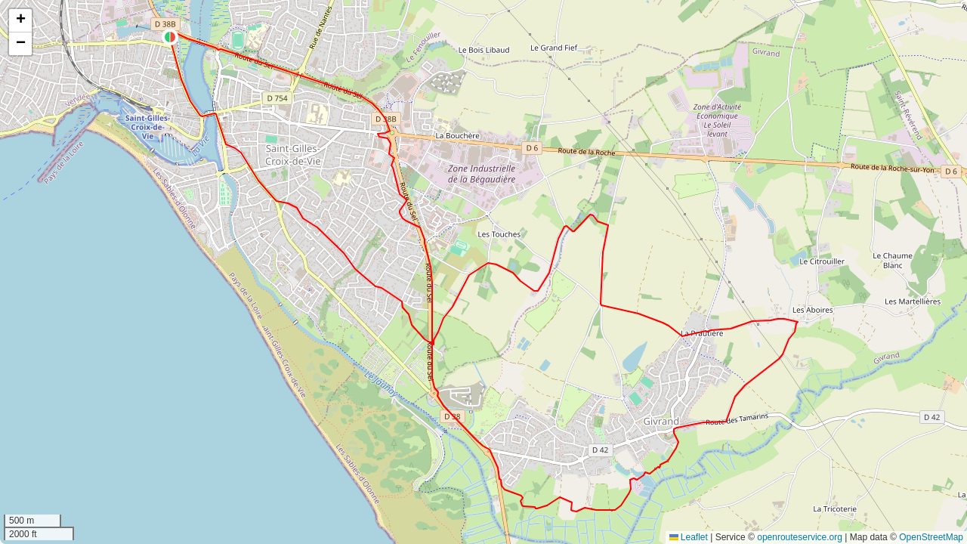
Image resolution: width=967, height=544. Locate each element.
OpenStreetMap (931, 537)
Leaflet (688, 537)
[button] (170, 37)
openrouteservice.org (799, 537)
